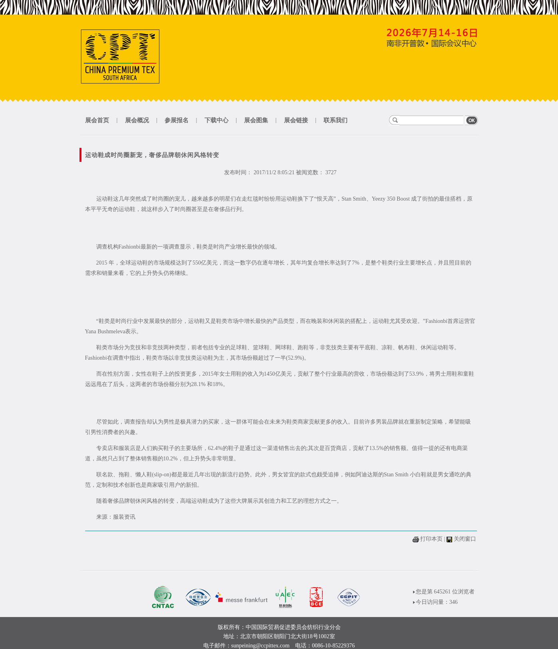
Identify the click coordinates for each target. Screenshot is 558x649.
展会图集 (256, 120)
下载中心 (216, 120)
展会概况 (137, 120)
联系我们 (336, 120)
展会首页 (97, 120)
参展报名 (177, 120)
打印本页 (431, 539)
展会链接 (296, 120)
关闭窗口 (465, 539)
